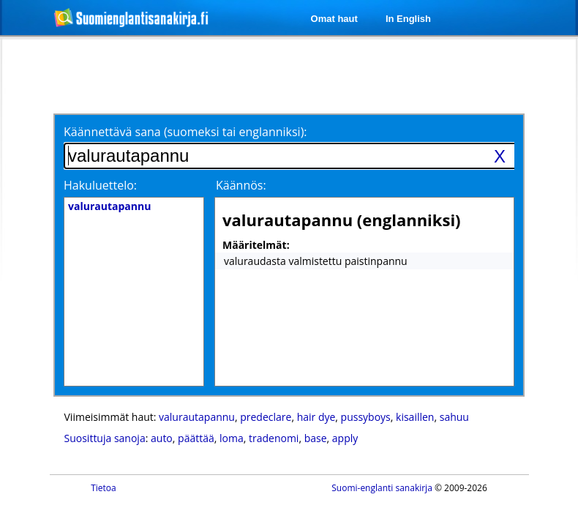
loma (231, 438)
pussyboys (366, 417)
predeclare (265, 417)
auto (162, 438)
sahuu (454, 417)
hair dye (316, 417)
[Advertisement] (181, 74)
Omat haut (334, 18)
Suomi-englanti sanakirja (381, 488)
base (315, 438)
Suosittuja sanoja (105, 438)
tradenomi (274, 438)
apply (345, 438)
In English (408, 18)
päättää (196, 438)
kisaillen (415, 417)
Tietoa (103, 488)
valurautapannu (197, 417)
